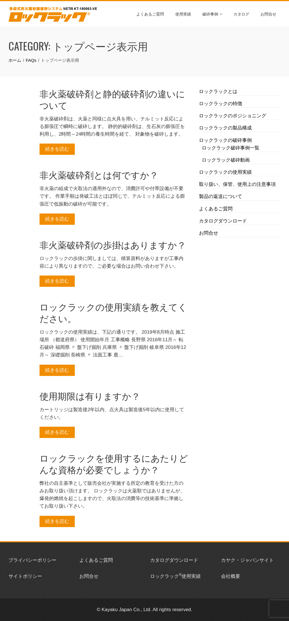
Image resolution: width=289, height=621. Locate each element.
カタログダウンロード (223, 221)
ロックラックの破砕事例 (225, 140)
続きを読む (57, 149)
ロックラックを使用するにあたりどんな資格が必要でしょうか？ (114, 463)
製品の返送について (220, 196)
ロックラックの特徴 (220, 103)
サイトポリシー (25, 576)
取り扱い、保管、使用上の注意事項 (237, 184)
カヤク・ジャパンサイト (247, 560)
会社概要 (230, 576)
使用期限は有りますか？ (90, 395)
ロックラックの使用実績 (225, 172)
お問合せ (268, 14)
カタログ (241, 14)
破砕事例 (212, 14)
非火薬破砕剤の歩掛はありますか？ (113, 244)
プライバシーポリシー (32, 560)
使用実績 (183, 14)
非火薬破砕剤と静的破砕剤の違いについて (112, 99)
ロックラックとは (218, 91)
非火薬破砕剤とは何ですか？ (99, 174)
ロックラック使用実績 (175, 576)
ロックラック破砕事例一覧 (230, 148)
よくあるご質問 (150, 14)
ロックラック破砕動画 (226, 160)
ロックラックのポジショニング (232, 115)
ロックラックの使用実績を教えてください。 (113, 312)
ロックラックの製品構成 (225, 128)
